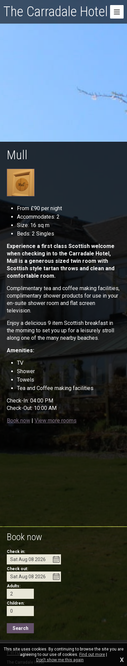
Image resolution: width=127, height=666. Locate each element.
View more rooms (56, 420)
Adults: (13, 586)
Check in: (16, 551)
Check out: (17, 568)
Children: (15, 603)
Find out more (92, 654)
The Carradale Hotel (55, 12)
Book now (18, 420)
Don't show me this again (60, 660)
